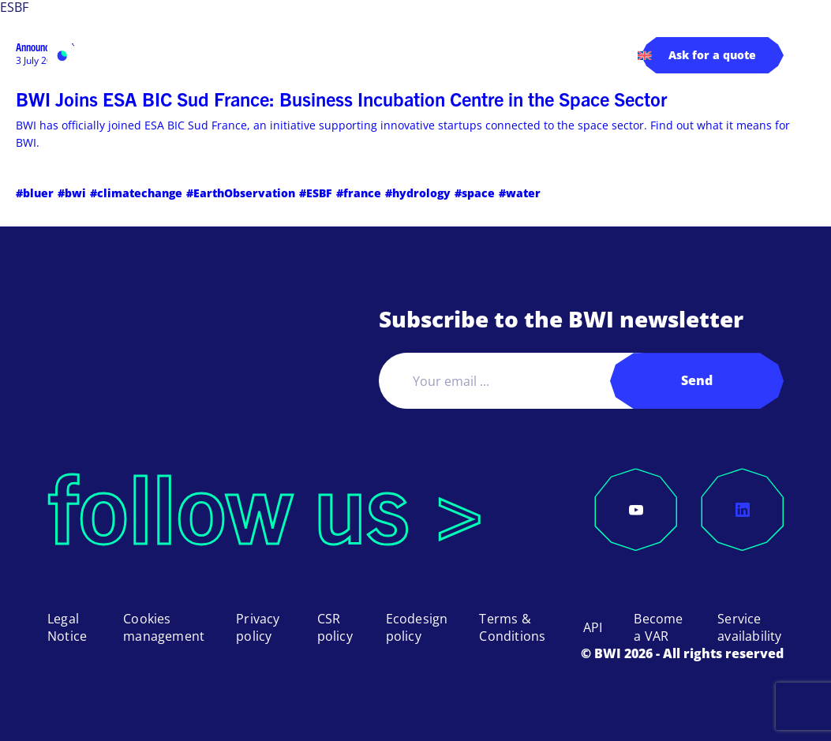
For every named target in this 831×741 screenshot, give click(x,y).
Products (186, 54)
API (593, 627)
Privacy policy (257, 627)
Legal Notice (67, 627)
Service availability (749, 627)
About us (442, 54)
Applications (285, 54)
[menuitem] (645, 55)
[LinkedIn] (742, 510)
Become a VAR (658, 627)
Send (697, 380)
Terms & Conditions (512, 627)
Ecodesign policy (417, 627)
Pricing (378, 54)
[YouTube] (636, 510)
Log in (522, 54)
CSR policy (335, 627)
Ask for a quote (712, 54)
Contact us (589, 54)
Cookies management (163, 627)
